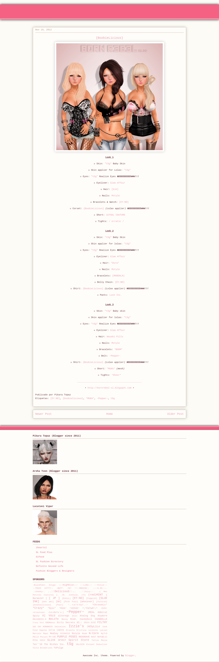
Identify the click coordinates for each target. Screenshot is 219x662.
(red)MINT (95, 594)
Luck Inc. (115, 295)
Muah (84, 633)
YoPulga (58, 648)
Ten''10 (37, 644)
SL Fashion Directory (49, 561)
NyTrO (104, 633)
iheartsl (41, 547)
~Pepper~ (114, 356)
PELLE (36, 637)
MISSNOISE (65, 634)
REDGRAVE (84, 637)
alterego (63, 616)
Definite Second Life (49, 566)
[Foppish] (91, 598)
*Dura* (115, 263)
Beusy (65, 619)
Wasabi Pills (115, 336)
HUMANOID (48, 627)
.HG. (63, 595)
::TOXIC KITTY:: (43, 588)
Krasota (70, 630)
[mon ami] (48, 602)
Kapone (43, 630)
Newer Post (43, 414)
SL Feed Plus (44, 552)
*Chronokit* (99, 605)
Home (109, 414)
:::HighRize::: (68, 585)
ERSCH (86, 623)
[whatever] (87, 601)
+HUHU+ (104, 608)
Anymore (102, 616)
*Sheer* (116, 375)
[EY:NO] (124, 202)
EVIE (93, 622)
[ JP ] (54, 598)
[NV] (58, 601)
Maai (45, 633)
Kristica (81, 630)
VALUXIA (80, 644)
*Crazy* (38, 608)
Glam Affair (117, 183)
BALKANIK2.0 (39, 619)
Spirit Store (78, 640)
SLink (51, 640)
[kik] (115, 189)
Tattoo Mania (99, 640)
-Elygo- (52, 585)
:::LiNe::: (86, 585)
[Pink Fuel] (71, 602)
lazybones (93, 630)
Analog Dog (87, 616)
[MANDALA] (118, 276)
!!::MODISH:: (81, 588)
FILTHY (102, 622)
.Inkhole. (73, 595)
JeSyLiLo (93, 626)
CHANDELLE (101, 619)
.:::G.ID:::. (99, 588)
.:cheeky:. (39, 591)
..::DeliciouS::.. (62, 591)
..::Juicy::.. (87, 591)
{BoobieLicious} (93, 208)
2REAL (91, 612)
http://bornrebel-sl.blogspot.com (109, 388)
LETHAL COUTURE (115, 215)
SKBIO (42, 640)
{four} (59, 605)
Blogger (130, 655)
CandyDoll (86, 619)
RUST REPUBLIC (99, 637)
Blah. (73, 619)
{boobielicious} (73, 398)
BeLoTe (54, 619)
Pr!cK (52, 637)
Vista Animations (42, 648)
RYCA (35, 640)
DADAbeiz (50, 622)
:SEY (69, 588)
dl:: (79, 622)
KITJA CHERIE (56, 630)
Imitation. (60, 627)
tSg (113, 398)
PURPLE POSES (67, 636)
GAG (39, 627)
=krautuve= (39, 612)
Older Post (175, 414)
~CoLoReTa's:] (56, 612)
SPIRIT (62, 640)
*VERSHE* (74, 608)
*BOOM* (118, 349)
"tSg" (108, 163)
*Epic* (52, 608)
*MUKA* (111, 368)
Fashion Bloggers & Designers (55, 571)
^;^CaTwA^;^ (89, 608)
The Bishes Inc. (54, 644)
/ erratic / (116, 221)
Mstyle (116, 195)
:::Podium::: (100, 585)
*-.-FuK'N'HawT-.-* (78, 605)
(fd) (83, 595)
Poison (44, 637)
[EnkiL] (66, 598)
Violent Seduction (96, 644)
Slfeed (40, 557)
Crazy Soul (38, 623)
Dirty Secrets (66, 622)
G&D (34, 627)
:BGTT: (60, 588)
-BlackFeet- (39, 585)
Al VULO (48, 615)
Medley (54, 633)
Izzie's (76, 626)
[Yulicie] (101, 602)
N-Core (94, 633)
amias (74, 616)
